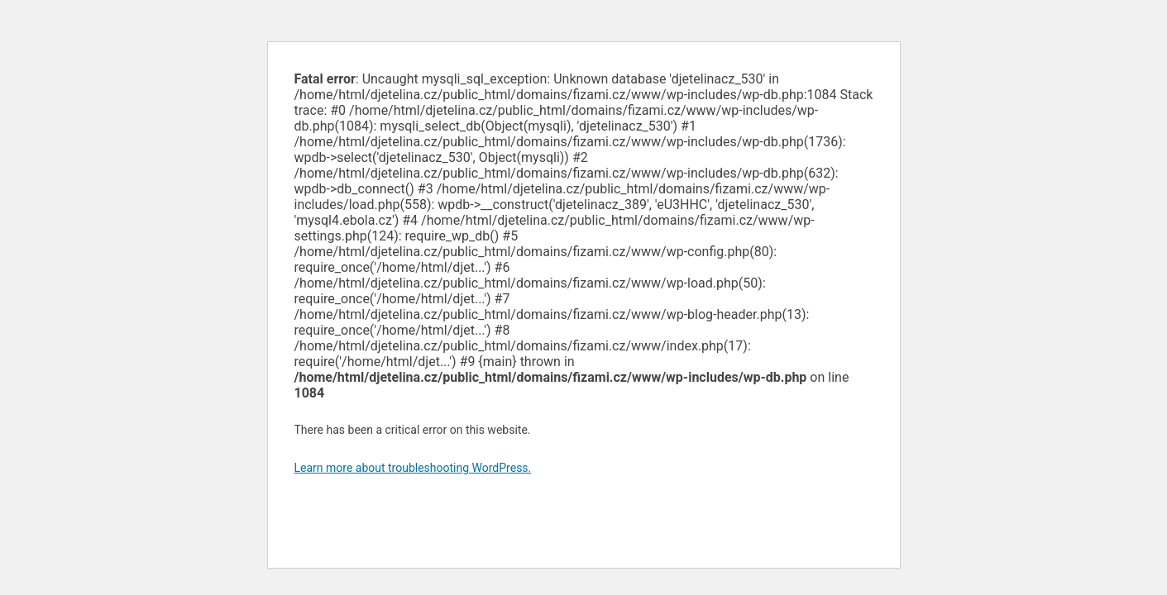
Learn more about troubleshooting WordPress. (413, 467)
